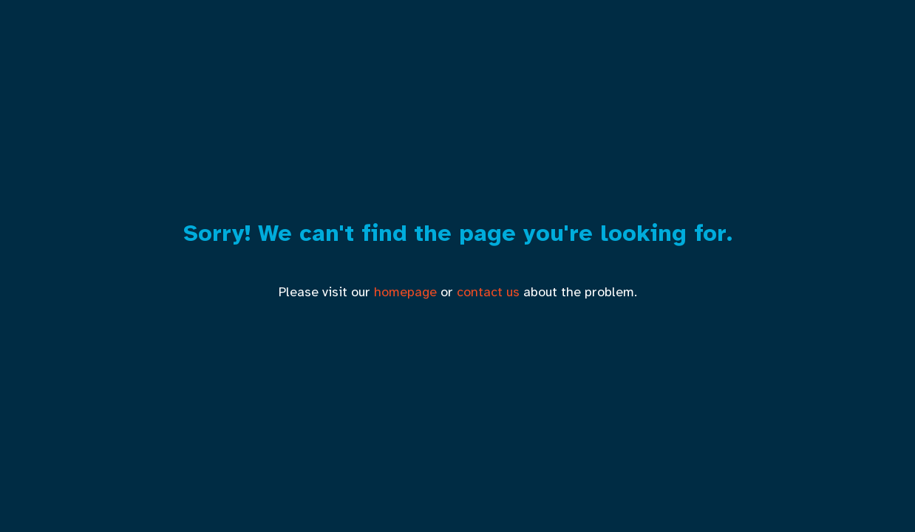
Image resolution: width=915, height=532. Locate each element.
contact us (488, 292)
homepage (405, 292)
